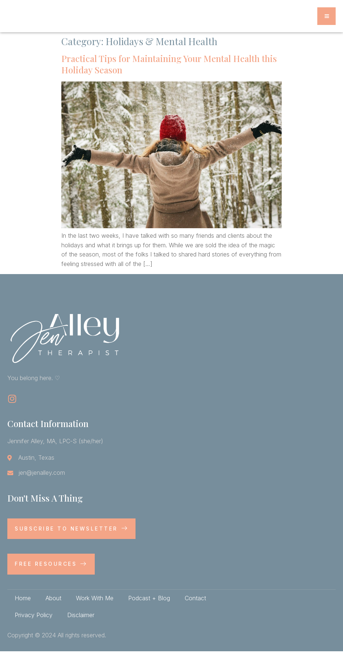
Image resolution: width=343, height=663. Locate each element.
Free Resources (51, 575)
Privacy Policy (34, 626)
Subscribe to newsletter (72, 540)
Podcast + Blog (149, 609)
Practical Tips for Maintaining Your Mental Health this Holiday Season (169, 75)
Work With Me (94, 609)
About (53, 609)
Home (23, 609)
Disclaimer (80, 626)
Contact (195, 609)
